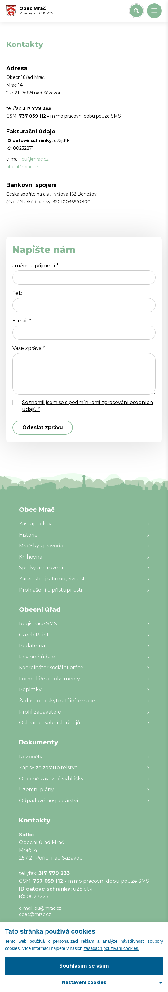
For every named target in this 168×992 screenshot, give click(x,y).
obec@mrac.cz (22, 167)
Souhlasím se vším (84, 966)
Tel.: (17, 293)
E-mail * (21, 321)
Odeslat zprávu (42, 427)
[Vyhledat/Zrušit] (136, 10)
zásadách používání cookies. (111, 948)
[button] (154, 10)
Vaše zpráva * (28, 348)
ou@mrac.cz (35, 159)
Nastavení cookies (84, 982)
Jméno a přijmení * (35, 266)
